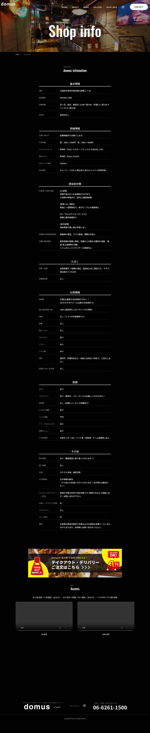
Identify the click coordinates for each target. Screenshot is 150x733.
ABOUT (75, 7)
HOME (65, 7)
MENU (86, 7)
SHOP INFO (111, 7)
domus (11, 7)
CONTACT (139, 7)
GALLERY (97, 7)
